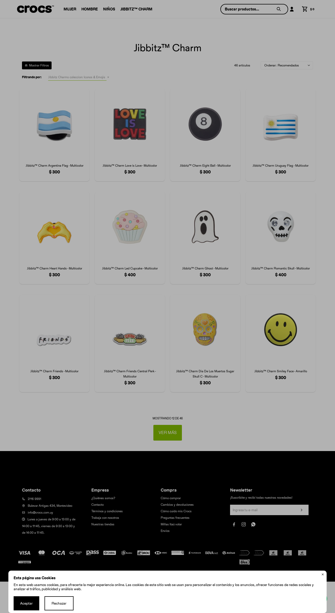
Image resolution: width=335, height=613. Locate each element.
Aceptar (26, 603)
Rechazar (59, 603)
